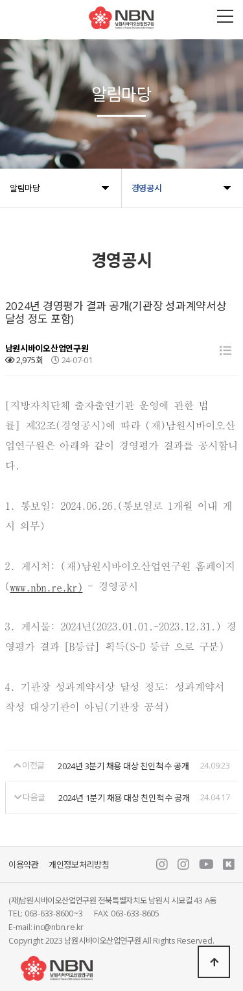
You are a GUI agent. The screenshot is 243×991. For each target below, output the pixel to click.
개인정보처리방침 (79, 864)
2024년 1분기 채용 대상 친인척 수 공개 (124, 798)
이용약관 (23, 864)
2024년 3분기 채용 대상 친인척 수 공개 (123, 766)
